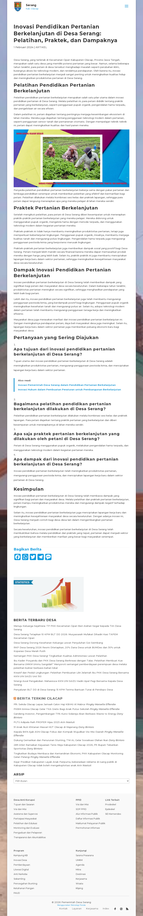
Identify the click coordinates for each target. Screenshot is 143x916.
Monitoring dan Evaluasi (26, 828)
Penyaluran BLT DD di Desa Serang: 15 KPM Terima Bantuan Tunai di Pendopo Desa (63, 689)
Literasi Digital (21, 869)
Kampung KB (21, 855)
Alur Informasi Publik (87, 814)
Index (106, 908)
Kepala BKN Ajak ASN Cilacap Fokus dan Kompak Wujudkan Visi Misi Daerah (59, 731)
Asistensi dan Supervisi (26, 814)
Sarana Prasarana (85, 855)
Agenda (80, 865)
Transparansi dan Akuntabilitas (30, 837)
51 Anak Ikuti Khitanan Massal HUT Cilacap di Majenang (46, 727)
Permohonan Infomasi (88, 828)
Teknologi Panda (78, 905)
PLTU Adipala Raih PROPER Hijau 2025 (37, 722)
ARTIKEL (41, 47)
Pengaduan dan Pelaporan (28, 832)
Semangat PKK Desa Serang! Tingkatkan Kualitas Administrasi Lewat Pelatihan (60, 655)
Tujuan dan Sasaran (24, 804)
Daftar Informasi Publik (88, 818)
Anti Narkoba (20, 874)
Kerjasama (81, 879)
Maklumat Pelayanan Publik (90, 823)
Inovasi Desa (20, 860)
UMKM (79, 860)
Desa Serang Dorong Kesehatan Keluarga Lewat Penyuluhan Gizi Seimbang (58, 642)
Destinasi (81, 874)
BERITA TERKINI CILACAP (40, 698)
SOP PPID (81, 809)
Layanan (77, 908)
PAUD (17, 893)
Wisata (79, 883)
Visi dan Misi (20, 809)
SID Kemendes (113, 814)
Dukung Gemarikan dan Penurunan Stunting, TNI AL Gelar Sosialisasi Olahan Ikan (61, 740)
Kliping (79, 888)
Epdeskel (110, 809)
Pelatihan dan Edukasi (25, 823)
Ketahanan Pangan (24, 888)
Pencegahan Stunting (25, 883)
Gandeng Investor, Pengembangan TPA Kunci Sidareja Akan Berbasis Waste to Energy (65, 713)
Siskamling (19, 879)
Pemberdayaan (22, 865)
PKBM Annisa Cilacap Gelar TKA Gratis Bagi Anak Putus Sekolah (51, 709)
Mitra (78, 869)
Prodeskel (110, 804)
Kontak (63, 908)
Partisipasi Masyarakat (25, 818)
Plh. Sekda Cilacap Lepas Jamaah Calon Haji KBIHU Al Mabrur (49, 704)
